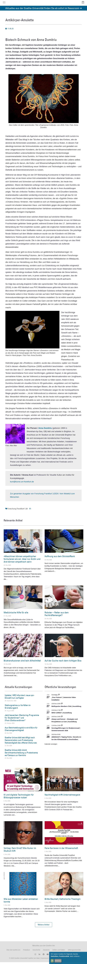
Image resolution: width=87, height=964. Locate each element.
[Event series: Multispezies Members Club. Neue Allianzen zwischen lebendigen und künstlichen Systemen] (61, 705)
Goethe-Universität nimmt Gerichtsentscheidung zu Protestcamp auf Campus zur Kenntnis (21, 754)
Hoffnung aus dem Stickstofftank (60, 558)
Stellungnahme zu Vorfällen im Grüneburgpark (17, 708)
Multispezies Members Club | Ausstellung (66, 708)
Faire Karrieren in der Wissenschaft (61, 849)
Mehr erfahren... (75, 956)
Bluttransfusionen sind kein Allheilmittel (22, 662)
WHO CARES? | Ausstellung (62, 714)
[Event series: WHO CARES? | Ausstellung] (61, 712)
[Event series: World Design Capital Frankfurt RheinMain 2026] (61, 718)
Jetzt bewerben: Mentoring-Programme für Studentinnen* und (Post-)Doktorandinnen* (22, 720)
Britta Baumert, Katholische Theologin (63, 900)
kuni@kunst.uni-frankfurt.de (22, 483)
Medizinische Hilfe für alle (16, 614)
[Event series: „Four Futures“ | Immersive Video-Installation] (59, 696)
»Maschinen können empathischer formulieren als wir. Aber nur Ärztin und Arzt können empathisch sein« (22, 561)
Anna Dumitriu (45, 430)
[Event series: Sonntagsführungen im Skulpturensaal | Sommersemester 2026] (61, 727)
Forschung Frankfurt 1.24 (17, 510)
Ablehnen (58, 961)
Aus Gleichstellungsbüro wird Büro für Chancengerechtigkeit (21, 730)
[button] (43, 926)
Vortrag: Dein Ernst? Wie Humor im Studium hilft (20, 851)
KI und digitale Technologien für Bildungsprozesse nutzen (19, 798)
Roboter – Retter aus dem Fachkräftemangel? (57, 615)
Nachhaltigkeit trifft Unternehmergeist (62, 796)
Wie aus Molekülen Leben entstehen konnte (21, 902)
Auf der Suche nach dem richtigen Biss (63, 662)
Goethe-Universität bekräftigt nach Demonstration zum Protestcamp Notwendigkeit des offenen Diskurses (21, 742)
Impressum (44, 960)
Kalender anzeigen (51, 746)
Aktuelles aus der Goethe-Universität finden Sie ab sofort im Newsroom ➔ (43, 10)
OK (52, 961)
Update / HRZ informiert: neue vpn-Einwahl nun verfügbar (19, 698)
